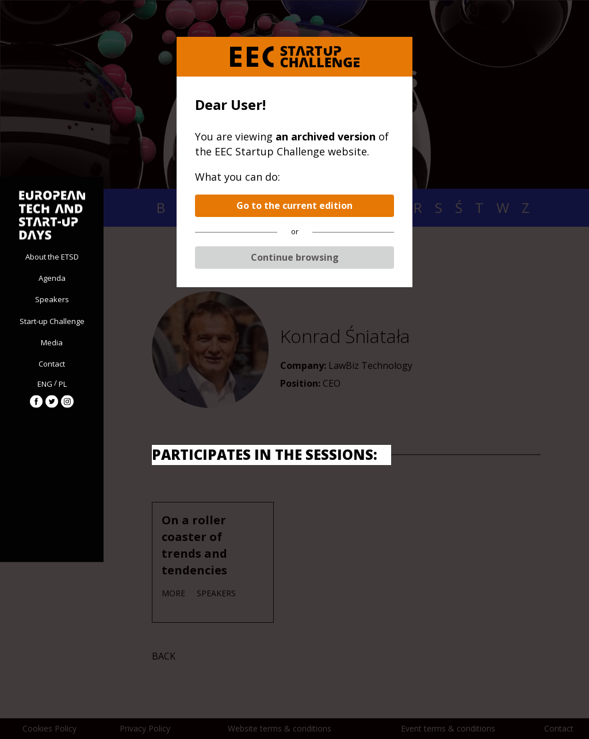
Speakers (52, 299)
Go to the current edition (294, 205)
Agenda (52, 278)
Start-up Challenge (52, 320)
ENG (44, 383)
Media (52, 342)
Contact (52, 364)
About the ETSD (52, 257)
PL (63, 383)
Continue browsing (295, 257)
